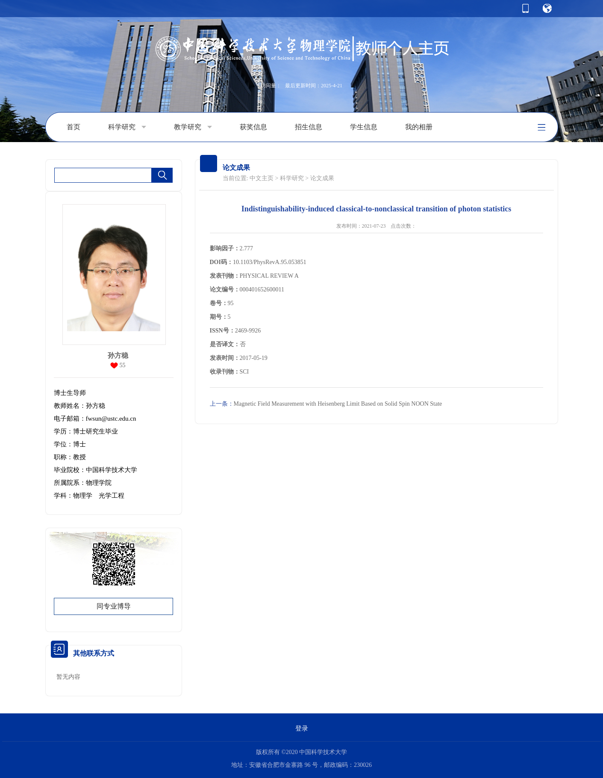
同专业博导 (114, 606)
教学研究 (193, 127)
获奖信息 (253, 127)
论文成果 (322, 178)
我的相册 (418, 127)
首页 (73, 127)
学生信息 (363, 127)
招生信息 (308, 127)
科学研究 (127, 127)
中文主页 (262, 178)
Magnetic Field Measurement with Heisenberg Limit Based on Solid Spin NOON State (326, 404)
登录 (301, 728)
